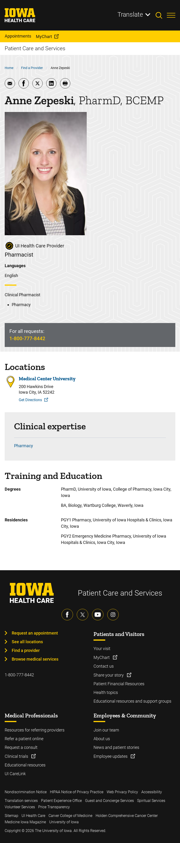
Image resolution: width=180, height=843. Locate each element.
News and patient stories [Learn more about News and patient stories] (116, 747)
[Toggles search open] (161, 15)
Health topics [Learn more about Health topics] (106, 692)
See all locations (27, 641)
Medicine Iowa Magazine (25, 822)
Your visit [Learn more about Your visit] (102, 648)
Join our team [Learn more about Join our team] (106, 730)
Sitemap (11, 815)
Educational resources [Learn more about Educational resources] (25, 764)
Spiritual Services (151, 800)
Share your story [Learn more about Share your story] (109, 675)
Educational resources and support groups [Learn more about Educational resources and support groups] (132, 701)
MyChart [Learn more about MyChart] (102, 657)
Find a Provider (32, 68)
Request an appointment (35, 633)
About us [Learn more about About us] (102, 738)
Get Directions (30, 400)
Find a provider (26, 650)
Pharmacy (23, 445)
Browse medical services (35, 659)
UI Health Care (33, 815)
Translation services (21, 800)
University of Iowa (64, 822)
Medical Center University (47, 378)
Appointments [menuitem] (18, 36)
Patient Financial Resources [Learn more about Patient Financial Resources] (119, 683)
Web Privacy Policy (122, 792)
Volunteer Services (20, 807)
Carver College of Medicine (70, 815)
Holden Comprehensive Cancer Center (127, 815)
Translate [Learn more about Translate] (130, 14)
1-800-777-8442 (27, 338)
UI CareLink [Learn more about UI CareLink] (15, 773)
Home (9, 68)
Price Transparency (54, 807)
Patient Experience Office (61, 800)
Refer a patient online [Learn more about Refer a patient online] (24, 738)
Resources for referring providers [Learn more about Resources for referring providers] (34, 730)
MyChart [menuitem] (44, 36)
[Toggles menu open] (171, 15)
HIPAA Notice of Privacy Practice (76, 792)
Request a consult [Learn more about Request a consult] (21, 747)
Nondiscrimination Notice (26, 792)
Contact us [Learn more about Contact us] (104, 666)
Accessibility (151, 792)
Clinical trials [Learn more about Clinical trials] (17, 756)
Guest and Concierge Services (109, 800)
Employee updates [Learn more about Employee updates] (111, 756)
